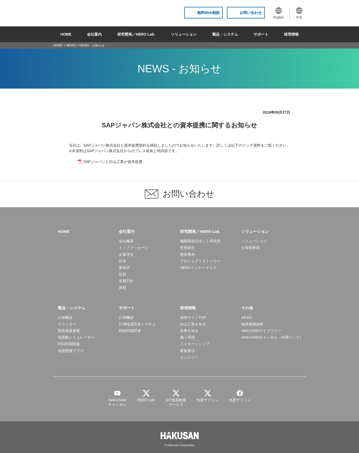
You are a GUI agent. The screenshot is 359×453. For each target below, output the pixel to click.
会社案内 (94, 34)
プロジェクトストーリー (200, 261)
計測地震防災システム (137, 324)
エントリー (189, 357)
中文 (299, 13)
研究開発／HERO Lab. (136, 34)
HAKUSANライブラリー (261, 331)
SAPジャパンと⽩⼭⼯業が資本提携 (112, 162)
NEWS (71, 45)
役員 (122, 274)
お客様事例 (250, 247)
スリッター (67, 324)
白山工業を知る (193, 324)
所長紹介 (187, 247)
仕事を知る (189, 331)
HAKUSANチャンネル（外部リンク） (272, 337)
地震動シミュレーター (76, 337)
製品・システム (225, 34)
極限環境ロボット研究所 (200, 241)
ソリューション (184, 34)
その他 (247, 308)
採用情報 (291, 34)
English (278, 13)
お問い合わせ (251, 13)
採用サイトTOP (193, 317)
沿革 (122, 261)
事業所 (124, 268)
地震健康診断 (252, 324)
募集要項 (187, 351)
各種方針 (126, 281)
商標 (122, 288)
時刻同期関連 (69, 344)
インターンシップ (195, 344)
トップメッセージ (133, 247)
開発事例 (187, 254)
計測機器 (65, 317)
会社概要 (126, 241)
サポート (261, 34)
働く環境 (187, 337)
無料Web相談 (208, 13)
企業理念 (126, 254)
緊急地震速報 (69, 331)
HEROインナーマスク (198, 268)
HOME (65, 34)
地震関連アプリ (71, 351)
